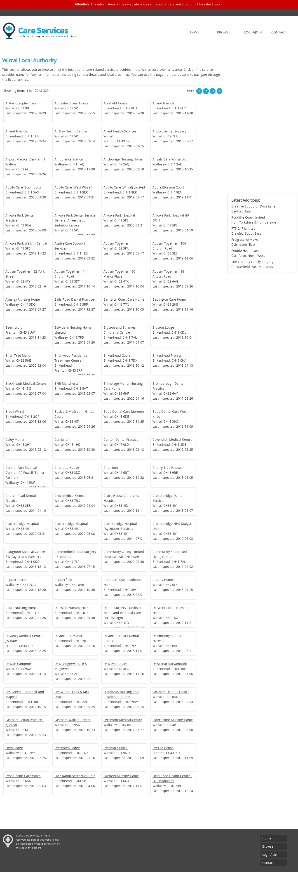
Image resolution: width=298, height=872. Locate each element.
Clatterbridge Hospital (22, 523)
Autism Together (116, 243)
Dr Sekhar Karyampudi (170, 664)
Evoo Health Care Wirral (23, 776)
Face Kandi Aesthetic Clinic (74, 776)
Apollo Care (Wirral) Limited (124, 187)
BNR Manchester (67, 383)
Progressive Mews (244, 239)
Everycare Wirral (115, 748)
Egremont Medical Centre (122, 720)
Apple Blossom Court (168, 187)
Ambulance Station (68, 159)
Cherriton (110, 467)
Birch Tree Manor (18, 355)
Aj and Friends (163, 103)
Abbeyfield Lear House (71, 103)
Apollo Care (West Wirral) (73, 187)
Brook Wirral (14, 411)
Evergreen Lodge (67, 748)
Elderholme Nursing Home (173, 720)
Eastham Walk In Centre (72, 720)
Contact (278, 32)
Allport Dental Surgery (169, 131)
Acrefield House (115, 103)
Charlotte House (66, 467)
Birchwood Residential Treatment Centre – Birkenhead (71, 360)
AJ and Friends (16, 131)
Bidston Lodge (163, 327)
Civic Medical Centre (69, 495)
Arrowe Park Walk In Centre (26, 243)
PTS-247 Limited (243, 228)
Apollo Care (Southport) (23, 187)
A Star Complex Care (20, 103)
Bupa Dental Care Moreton (123, 411)
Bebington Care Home (169, 299)
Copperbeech (15, 579)
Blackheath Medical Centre (25, 383)
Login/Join (253, 32)
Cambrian (61, 439)
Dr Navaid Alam (115, 664)
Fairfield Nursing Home (121, 776)
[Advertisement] (262, 123)
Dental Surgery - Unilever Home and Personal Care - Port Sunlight (123, 613)
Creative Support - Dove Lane (253, 206)
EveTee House (163, 748)
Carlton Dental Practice (120, 439)
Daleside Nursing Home (72, 608)
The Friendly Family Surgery (252, 261)
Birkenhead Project (167, 355)
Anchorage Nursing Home (123, 159)
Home (194, 32)
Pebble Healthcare (245, 250)
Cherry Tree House (167, 467)
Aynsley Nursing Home (22, 299)
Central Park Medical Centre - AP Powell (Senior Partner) (25, 472)
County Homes (163, 579)
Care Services (43, 30)
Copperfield (63, 579)
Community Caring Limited (123, 551)
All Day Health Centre (70, 131)
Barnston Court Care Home (123, 299)
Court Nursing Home (21, 608)
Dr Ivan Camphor (18, 664)
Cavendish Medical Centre (172, 439)
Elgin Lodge (14, 748)
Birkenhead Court (116, 355)
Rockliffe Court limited (248, 217)
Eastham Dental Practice (171, 692)
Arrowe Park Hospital (119, 215)
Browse (223, 32)
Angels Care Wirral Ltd (169, 159)
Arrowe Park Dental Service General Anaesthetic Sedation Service (74, 220)
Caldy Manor (15, 439)
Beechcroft (13, 327)
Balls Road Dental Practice (74, 299)
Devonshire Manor (68, 636)
